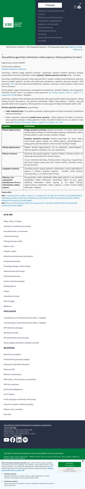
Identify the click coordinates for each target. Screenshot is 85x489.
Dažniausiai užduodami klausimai (16, 364)
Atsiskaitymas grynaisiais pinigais (17, 359)
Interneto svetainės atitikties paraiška (18, 404)
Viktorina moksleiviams (13, 374)
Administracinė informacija (14, 271)
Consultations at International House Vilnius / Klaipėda (25, 318)
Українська (77, 49)
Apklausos (8, 306)
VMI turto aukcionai (11, 384)
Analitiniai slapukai (9, 481)
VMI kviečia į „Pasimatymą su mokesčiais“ (20, 379)
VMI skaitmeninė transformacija (16, 338)
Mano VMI (18, 436)
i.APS (12, 84)
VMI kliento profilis (11, 333)
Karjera (6, 291)
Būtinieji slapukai (9, 474)
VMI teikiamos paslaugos (13, 328)
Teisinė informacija (11, 236)
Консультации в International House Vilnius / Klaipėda (25, 323)
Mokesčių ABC (9, 369)
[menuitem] (51, 10)
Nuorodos (7, 414)
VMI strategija (9, 301)
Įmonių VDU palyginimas (13, 389)
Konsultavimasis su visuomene (16, 231)
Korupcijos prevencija (12, 261)
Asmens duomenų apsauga (14, 281)
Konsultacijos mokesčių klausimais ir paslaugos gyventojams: (28, 425)
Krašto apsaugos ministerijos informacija (20, 399)
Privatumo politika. (15, 470)
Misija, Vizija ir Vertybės (13, 221)
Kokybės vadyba (10, 251)
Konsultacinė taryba (11, 296)
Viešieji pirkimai (10, 286)
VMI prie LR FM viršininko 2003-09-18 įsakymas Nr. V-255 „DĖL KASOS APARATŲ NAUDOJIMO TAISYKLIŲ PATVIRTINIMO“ (39, 204)
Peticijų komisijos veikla (13, 241)
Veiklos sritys (9, 246)
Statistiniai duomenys (12, 276)
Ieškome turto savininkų (13, 409)
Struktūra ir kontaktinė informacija (17, 226)
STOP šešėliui (9, 394)
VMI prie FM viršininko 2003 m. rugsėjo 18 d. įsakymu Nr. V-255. (38, 122)
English (71, 47)
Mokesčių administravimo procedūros (18, 256)
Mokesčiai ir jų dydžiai (12, 354)
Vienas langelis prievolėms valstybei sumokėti (21, 343)
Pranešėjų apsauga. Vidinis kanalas (17, 266)
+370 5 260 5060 (10, 427)
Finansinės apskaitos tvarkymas (14, 69)
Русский (78, 47)
